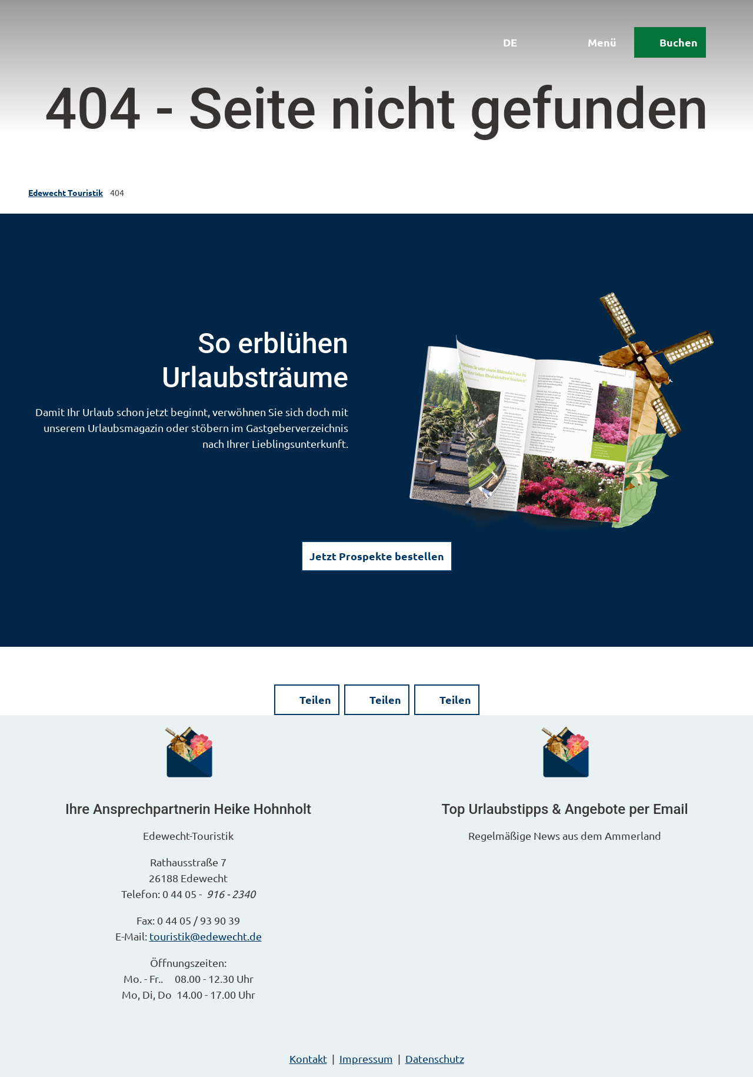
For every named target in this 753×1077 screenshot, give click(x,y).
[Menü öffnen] (593, 42)
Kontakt (308, 1058)
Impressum (366, 1058)
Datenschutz (434, 1058)
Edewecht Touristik (65, 192)
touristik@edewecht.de (205, 936)
